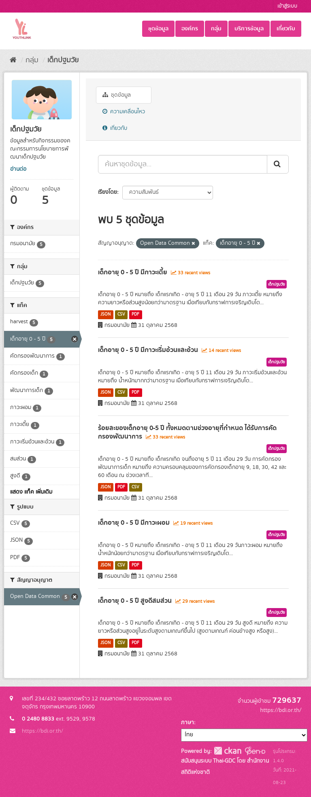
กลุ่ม (216, 28)
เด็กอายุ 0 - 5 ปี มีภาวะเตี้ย (132, 272)
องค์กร (189, 28)
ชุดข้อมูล (158, 28)
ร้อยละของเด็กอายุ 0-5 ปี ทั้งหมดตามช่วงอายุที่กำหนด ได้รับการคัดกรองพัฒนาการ (187, 432)
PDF (135, 314)
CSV (121, 314)
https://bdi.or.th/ (42, 731)
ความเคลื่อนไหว (123, 112)
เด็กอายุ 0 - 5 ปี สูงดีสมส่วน (135, 601)
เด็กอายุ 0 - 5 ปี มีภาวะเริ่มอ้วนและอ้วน (148, 350)
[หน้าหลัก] (13, 60)
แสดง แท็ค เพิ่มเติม (31, 492)
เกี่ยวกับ (286, 28)
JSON (105, 314)
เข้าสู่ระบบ (287, 6)
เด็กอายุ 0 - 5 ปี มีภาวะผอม (134, 522)
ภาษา (187, 723)
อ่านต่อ (18, 169)
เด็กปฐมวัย (63, 60)
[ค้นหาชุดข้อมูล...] (182, 164)
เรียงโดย (107, 192)
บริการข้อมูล (249, 28)
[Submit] (278, 164)
